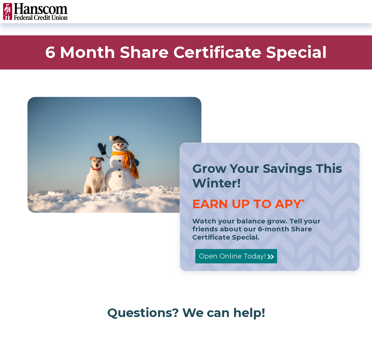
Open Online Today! (232, 256)
